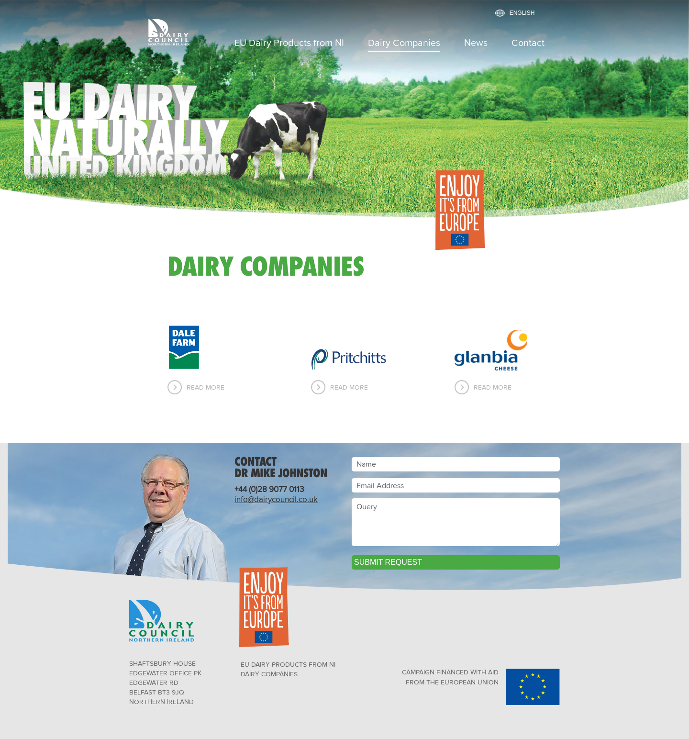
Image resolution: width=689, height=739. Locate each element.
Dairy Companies (404, 43)
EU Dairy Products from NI (289, 43)
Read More (205, 387)
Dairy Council (177, 32)
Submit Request (388, 562)
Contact (528, 43)
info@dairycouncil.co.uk (276, 499)
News (476, 43)
